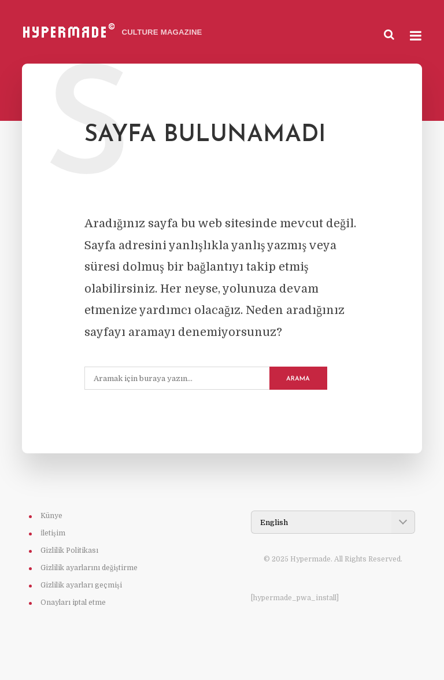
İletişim (52, 533)
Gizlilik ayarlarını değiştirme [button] (89, 568)
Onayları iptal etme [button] (73, 602)
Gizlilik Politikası (69, 550)
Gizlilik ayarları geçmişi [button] (81, 585)
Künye (51, 516)
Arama (298, 379)
